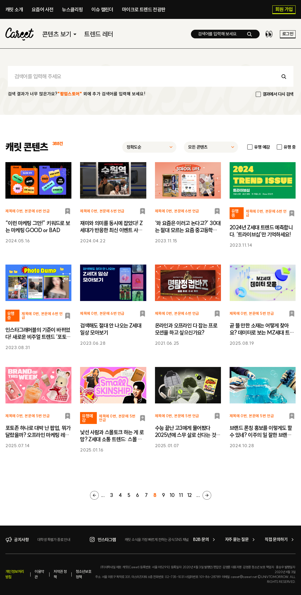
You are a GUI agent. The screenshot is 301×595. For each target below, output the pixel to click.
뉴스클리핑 (72, 9)
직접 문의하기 (280, 539)
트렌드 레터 (98, 34)
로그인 (287, 33)
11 (181, 495)
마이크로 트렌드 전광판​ (144, 9)
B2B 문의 (205, 539)
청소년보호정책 (83, 574)
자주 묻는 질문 (241, 539)
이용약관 (39, 574)
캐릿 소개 (14, 9)
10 (172, 495)
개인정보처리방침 (14, 574)
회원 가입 (284, 9)
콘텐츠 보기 (60, 34)
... (103, 495)
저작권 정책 (60, 574)
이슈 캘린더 (102, 9)
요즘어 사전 (42, 9)
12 (189, 495)
